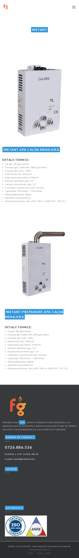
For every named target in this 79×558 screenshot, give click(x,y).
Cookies (39, 553)
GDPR (48, 553)
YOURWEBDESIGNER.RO (40, 550)
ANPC (31, 553)
